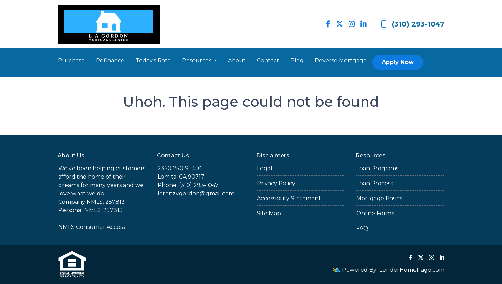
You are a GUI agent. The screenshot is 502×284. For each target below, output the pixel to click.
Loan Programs (377, 168)
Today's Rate (153, 60)
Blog (297, 60)
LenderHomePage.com (411, 270)
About (237, 60)
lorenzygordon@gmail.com (196, 193)
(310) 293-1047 (412, 24)
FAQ (362, 228)
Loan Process (374, 183)
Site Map (269, 213)
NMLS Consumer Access (91, 227)
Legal (264, 168)
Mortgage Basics (379, 198)
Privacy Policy (276, 183)
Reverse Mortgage (341, 60)
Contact (268, 60)
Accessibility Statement (289, 198)
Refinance (110, 60)
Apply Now (398, 62)
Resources (197, 60)
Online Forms (375, 213)
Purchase (71, 60)
